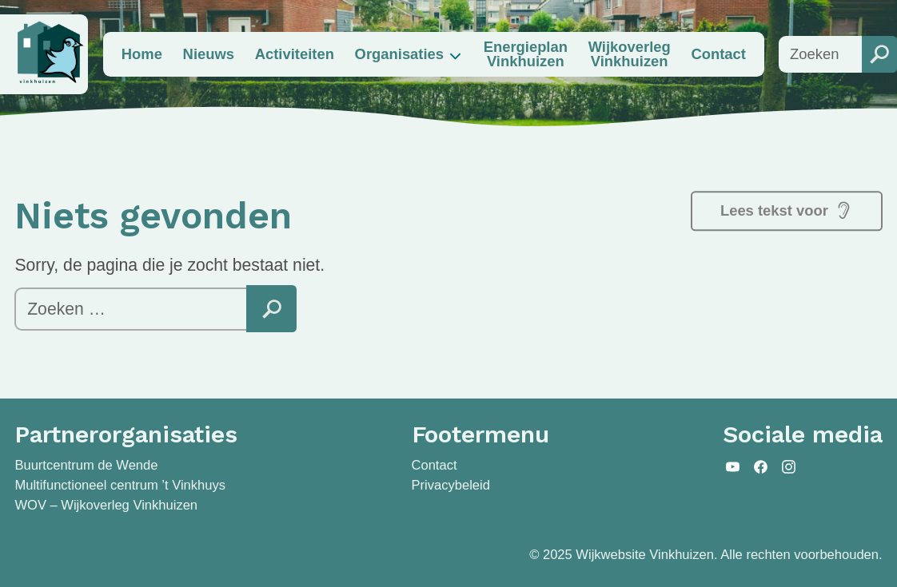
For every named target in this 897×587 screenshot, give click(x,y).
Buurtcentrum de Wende (85, 465)
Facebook (761, 466)
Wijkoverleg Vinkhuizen (629, 53)
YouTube (733, 466)
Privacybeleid (451, 485)
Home (142, 54)
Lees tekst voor (786, 210)
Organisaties (399, 54)
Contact (718, 54)
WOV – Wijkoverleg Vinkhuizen (105, 505)
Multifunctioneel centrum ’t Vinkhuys (119, 485)
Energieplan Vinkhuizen (526, 53)
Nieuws (208, 54)
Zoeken (271, 308)
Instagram (788, 466)
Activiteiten (294, 54)
